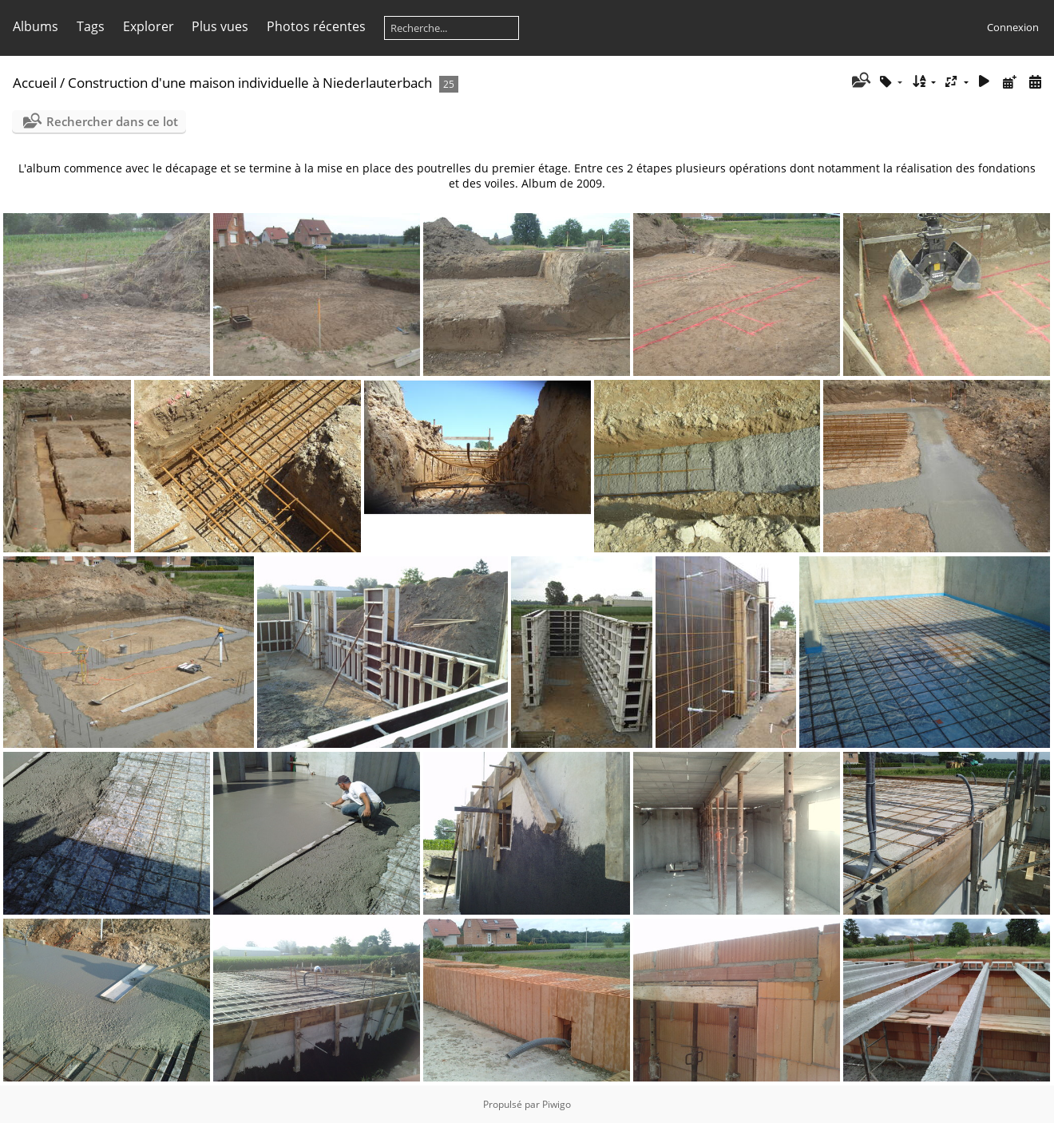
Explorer (148, 26)
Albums (35, 26)
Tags (91, 26)
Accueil (35, 82)
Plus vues (220, 26)
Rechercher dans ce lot (112, 121)
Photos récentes (316, 26)
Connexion (1013, 27)
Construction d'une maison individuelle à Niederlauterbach (250, 82)
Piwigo (556, 1104)
